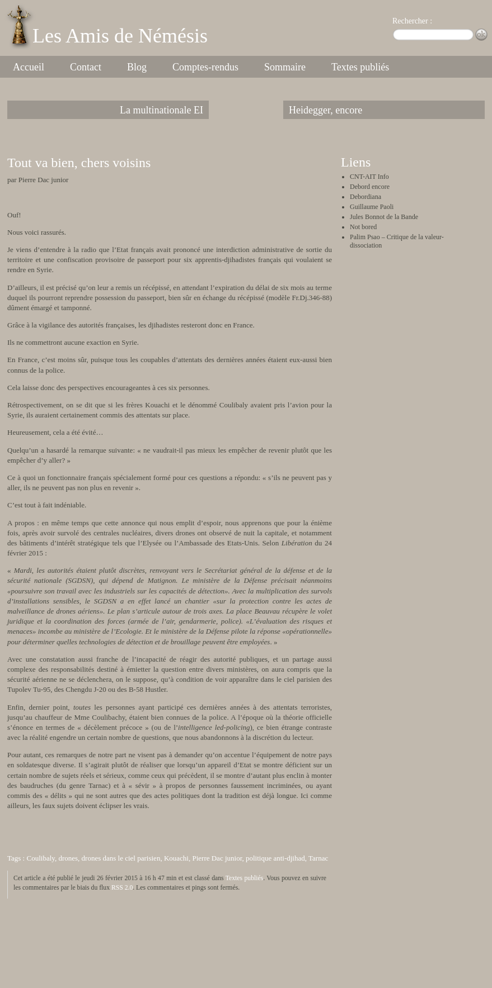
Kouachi (176, 858)
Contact (85, 67)
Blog (137, 67)
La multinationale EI (161, 110)
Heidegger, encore (325, 110)
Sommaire (285, 67)
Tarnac (318, 858)
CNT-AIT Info (369, 176)
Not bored (363, 227)
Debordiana (365, 197)
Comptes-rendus (205, 67)
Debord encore (370, 187)
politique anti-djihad (275, 858)
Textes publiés (360, 67)
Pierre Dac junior (217, 858)
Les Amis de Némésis (120, 36)
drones (68, 858)
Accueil (28, 67)
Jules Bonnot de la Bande (384, 217)
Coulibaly (40, 858)
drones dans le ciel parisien (121, 858)
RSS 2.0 (122, 887)
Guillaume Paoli (371, 207)
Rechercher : (412, 21)
